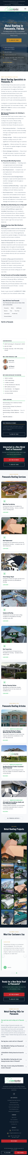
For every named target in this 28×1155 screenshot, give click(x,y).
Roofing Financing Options (14, 1100)
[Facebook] (14, 1094)
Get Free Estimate (14, 460)
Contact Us (14, 1124)
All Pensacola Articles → (14, 818)
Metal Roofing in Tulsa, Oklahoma (14, 410)
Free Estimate (20, 1152)
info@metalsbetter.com (18, 4)
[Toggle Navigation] (25, 8)
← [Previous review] (3, 956)
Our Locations (14, 1119)
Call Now (7, 1152)
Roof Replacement (14, 1109)
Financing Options (14, 1122)
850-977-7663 (14, 40)
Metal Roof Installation (14, 1111)
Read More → (6, 740)
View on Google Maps (7, 62)
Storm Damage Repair (14, 1107)
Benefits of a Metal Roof (16, 729)
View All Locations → (8, 416)
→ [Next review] (25, 956)
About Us (14, 1117)
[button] (14, 1021)
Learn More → (6, 512)
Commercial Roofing (14, 1104)
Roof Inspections (14, 1102)
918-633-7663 (7, 4)
